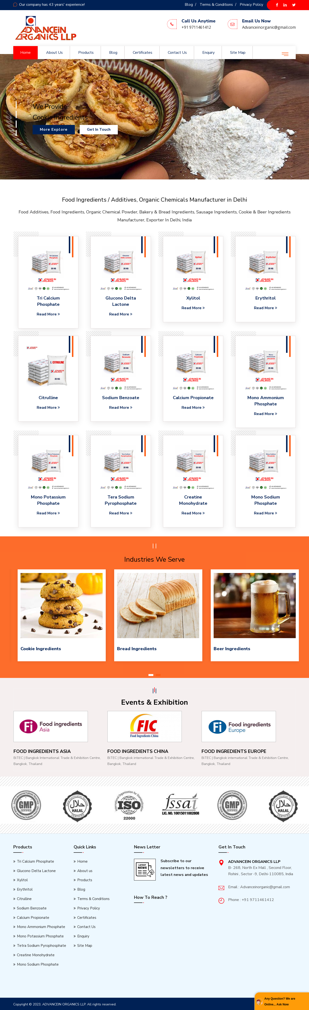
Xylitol (193, 298)
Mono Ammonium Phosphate (265, 400)
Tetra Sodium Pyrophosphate (41, 944)
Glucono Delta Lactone (121, 301)
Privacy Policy (251, 4)
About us (54, 52)
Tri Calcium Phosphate (48, 301)
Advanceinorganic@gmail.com (269, 27)
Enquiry (208, 52)
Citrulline (48, 397)
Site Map (238, 52)
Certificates (142, 52)
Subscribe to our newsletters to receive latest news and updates (184, 866)
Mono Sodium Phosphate (38, 963)
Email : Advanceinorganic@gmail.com (259, 885)
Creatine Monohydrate (36, 953)
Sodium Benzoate (120, 397)
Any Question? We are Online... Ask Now (279, 1001)
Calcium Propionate (193, 397)
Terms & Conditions (216, 4)
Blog (189, 4)
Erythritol (266, 298)
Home (25, 52)
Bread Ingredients (136, 647)
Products (86, 52)
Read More (48, 313)
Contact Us (177, 52)
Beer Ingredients (232, 647)
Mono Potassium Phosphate (40, 935)
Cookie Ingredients (41, 647)
